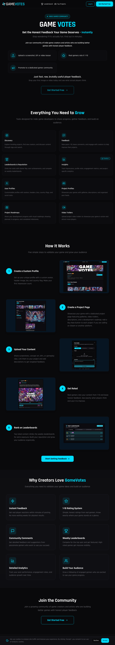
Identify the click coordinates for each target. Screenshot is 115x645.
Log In (90, 4)
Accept (105, 640)
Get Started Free (104, 4)
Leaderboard (47, 4)
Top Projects (60, 4)
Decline (96, 640)
